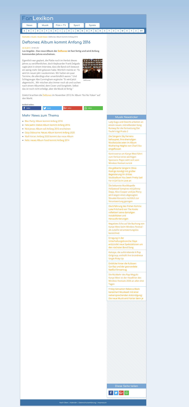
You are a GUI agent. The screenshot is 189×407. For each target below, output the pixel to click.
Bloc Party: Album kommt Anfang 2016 (44, 121)
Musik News (42, 37)
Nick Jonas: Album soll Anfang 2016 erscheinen (48, 128)
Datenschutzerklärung (87, 402)
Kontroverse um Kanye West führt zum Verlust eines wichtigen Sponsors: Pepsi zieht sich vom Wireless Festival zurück (125, 158)
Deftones (62, 51)
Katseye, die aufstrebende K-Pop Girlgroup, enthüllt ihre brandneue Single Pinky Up (126, 255)
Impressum (102, 402)
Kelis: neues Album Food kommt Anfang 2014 (47, 140)
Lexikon (37, 18)
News (29, 25)
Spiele (92, 25)
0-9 (141, 31)
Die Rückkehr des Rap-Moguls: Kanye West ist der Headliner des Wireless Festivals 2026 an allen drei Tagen (126, 279)
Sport (77, 25)
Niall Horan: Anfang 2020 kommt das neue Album (49, 136)
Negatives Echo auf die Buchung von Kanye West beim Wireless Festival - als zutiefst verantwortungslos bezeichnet (126, 228)
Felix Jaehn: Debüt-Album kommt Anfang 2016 (47, 124)
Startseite (26, 37)
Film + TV (61, 25)
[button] (31, 108)
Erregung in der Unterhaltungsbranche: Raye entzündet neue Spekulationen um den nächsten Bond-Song (126, 242)
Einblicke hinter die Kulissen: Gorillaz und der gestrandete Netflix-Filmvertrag (123, 266)
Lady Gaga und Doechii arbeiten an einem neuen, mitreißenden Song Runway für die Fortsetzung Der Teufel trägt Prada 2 (126, 126)
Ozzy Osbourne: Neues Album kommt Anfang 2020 (50, 132)
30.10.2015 (26, 48)
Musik (45, 25)
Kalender (73, 402)
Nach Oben (63, 402)
